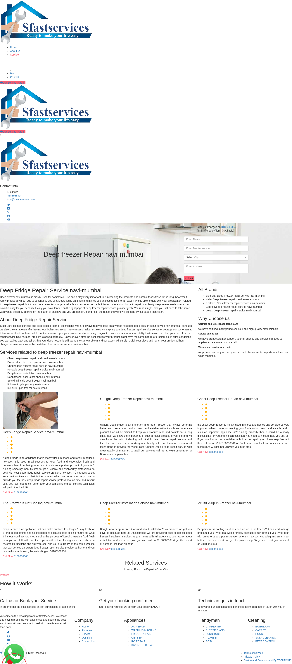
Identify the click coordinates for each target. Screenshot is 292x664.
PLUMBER (212, 637)
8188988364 (14, 195)
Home (13, 47)
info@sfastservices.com (21, 199)
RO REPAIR (138, 641)
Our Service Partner (12, 82)
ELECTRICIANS (215, 630)
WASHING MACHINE (143, 630)
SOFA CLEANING (265, 637)
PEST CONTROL (265, 641)
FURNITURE (213, 633)
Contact (14, 77)
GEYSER (136, 637)
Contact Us (88, 641)
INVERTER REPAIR (143, 645)
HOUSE (260, 633)
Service (14, 54)
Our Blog (87, 637)
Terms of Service (253, 652)
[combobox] (216, 257)
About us (15, 50)
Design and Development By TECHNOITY (268, 660)
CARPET (260, 630)
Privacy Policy (252, 656)
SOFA (209, 641)
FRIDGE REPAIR (141, 633)
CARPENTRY (214, 626)
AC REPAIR (138, 626)
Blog (12, 73)
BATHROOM (262, 626)
